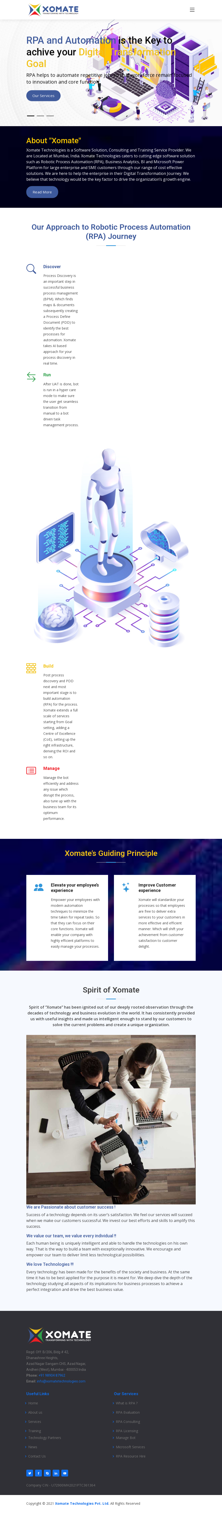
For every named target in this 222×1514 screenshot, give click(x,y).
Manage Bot (126, 1437)
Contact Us (37, 1456)
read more (42, 191)
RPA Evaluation (128, 1412)
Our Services (43, 99)
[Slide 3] (50, 120)
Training (34, 1431)
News (32, 1447)
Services (34, 1421)
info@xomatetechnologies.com (61, 1381)
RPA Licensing (127, 1431)
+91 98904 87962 (51, 1375)
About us (35, 1412)
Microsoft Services (130, 1447)
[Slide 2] (40, 120)
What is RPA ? (127, 1403)
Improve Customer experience (157, 887)
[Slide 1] (30, 120)
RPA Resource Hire (131, 1456)
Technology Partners (44, 1437)
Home (33, 1403)
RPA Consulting (128, 1421)
